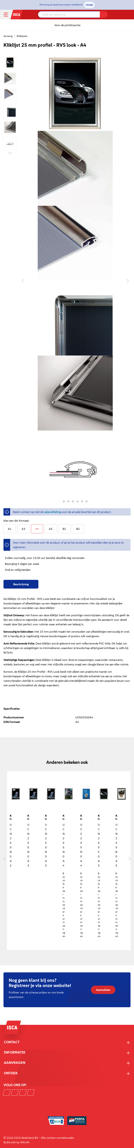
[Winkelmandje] (129, 15)
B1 (64, 529)
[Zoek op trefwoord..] (69, 14)
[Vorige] (22, 280)
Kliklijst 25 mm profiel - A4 (64, 817)
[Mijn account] (124, 14)
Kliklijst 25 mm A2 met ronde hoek (11, 817)
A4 (37, 528)
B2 (78, 529)
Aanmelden (103, 990)
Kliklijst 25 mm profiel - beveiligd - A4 (81, 817)
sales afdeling (52, 512)
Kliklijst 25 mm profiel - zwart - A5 (117, 817)
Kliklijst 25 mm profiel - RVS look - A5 (99, 817)
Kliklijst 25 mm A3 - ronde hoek (28, 817)
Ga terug (8, 36)
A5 (51, 529)
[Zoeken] (104, 14)
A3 (23, 529)
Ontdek (89, 4)
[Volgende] (127, 280)
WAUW (24, 1142)
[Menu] (8, 14)
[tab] (20, 584)
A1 (10, 529)
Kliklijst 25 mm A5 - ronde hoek (46, 817)
